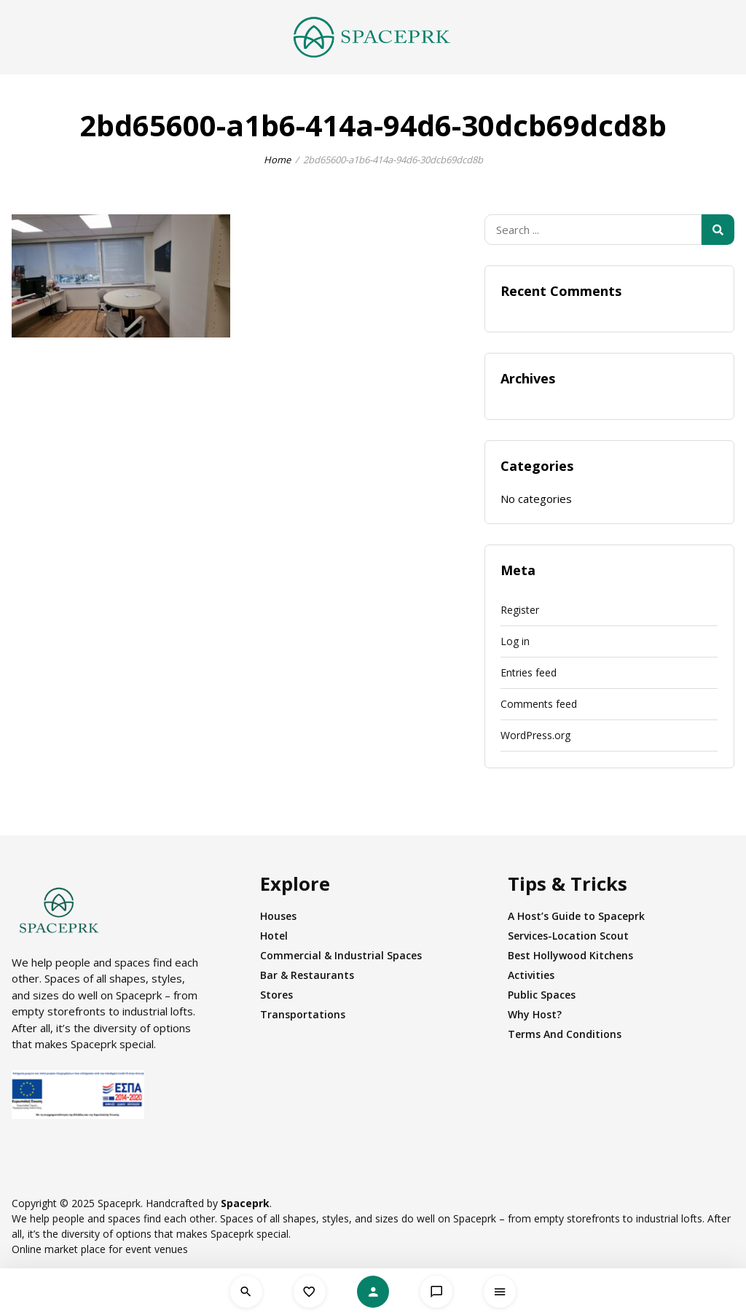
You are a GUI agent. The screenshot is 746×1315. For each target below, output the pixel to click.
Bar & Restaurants (307, 975)
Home (277, 159)
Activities (531, 975)
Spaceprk (245, 1203)
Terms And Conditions (564, 1034)
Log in (515, 641)
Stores (276, 995)
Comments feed (538, 704)
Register (519, 610)
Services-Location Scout (568, 936)
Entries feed (528, 672)
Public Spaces (542, 995)
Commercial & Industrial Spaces (341, 955)
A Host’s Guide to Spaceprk (576, 916)
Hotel (274, 936)
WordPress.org (535, 735)
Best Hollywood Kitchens (570, 955)
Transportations (302, 1014)
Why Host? (535, 1014)
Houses (278, 916)
